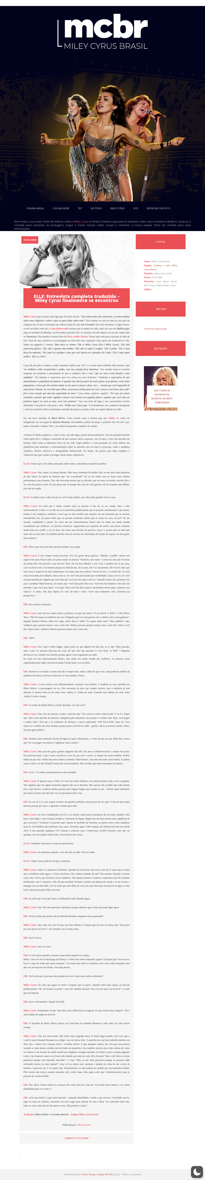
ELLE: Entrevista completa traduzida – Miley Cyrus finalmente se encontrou (77, 298)
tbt (80, 208)
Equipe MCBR (105, 1174)
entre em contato (158, 208)
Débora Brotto (84, 1124)
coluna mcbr (61, 208)
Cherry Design (88, 1174)
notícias (96, 208)
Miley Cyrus (81, 221)
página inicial (35, 208)
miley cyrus (118, 208)
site (135, 208)
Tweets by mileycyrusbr (155, 328)
